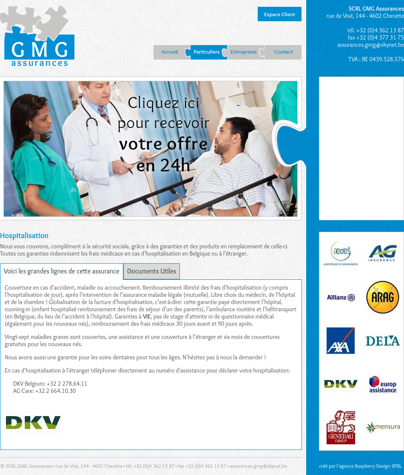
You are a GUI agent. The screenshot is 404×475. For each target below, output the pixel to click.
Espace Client (279, 14)
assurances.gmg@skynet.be (370, 44)
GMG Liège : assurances (37, 36)
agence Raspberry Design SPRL (370, 466)
